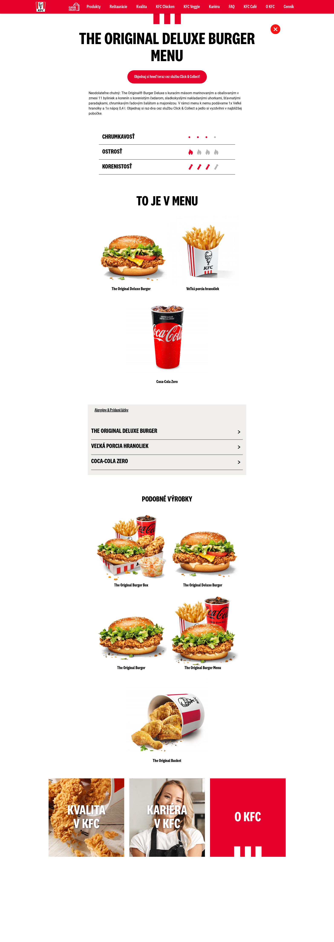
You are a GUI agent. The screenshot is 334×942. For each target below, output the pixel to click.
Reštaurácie (118, 6)
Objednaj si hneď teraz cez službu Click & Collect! (167, 77)
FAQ (232, 6)
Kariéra (214, 6)
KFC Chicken (165, 6)
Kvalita (141, 6)
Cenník (289, 6)
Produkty (94, 6)
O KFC (270, 6)
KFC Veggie (192, 6)
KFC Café (250, 6)
